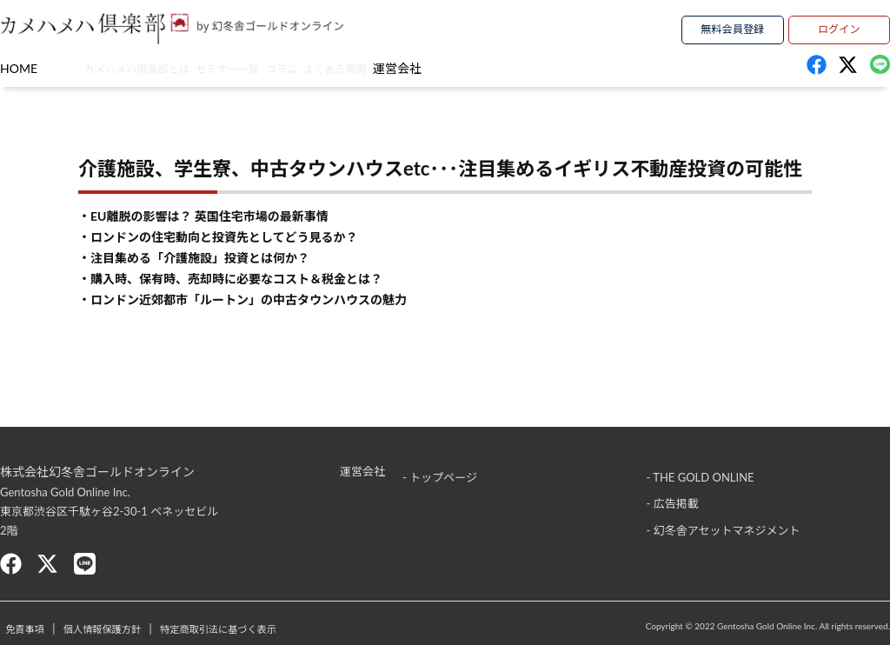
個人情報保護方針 (151, 628)
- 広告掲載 (673, 497)
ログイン (838, 26)
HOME (18, 67)
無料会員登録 (732, 26)
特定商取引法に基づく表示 (307, 628)
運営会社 (599, 67)
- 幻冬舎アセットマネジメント (723, 523)
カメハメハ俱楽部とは (145, 67)
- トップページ (439, 471)
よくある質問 (491, 67)
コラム (390, 67)
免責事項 (40, 628)
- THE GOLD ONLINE (700, 471)
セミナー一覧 (288, 67)
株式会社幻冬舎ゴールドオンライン (97, 471)
